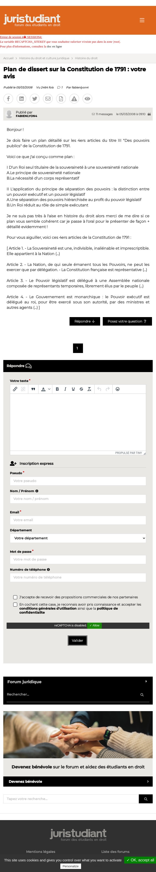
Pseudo (16, 473)
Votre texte (19, 381)
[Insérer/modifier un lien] (15, 389)
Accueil (8, 58)
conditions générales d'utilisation (48, 608)
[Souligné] (73, 389)
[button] (45, 389)
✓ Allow (94, 625)
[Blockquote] (33, 389)
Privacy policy (92, 866)
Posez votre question (127, 321)
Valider (77, 640)
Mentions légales (40, 852)
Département (21, 530)
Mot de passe (20, 551)
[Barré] (81, 389)
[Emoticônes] (118, 389)
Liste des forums (115, 852)
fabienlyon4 (80, 87)
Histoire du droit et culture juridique (44, 58)
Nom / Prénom (25, 491)
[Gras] (57, 389)
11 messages (102, 114)
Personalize (71, 866)
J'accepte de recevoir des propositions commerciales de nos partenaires (78, 597)
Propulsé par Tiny (128, 453)
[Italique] (65, 389)
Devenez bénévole (81, 781)
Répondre (84, 321)
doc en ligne (54, 46)
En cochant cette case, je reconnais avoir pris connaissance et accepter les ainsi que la (80, 609)
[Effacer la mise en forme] (89, 389)
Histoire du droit (86, 58)
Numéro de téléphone (30, 569)
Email (14, 512)
